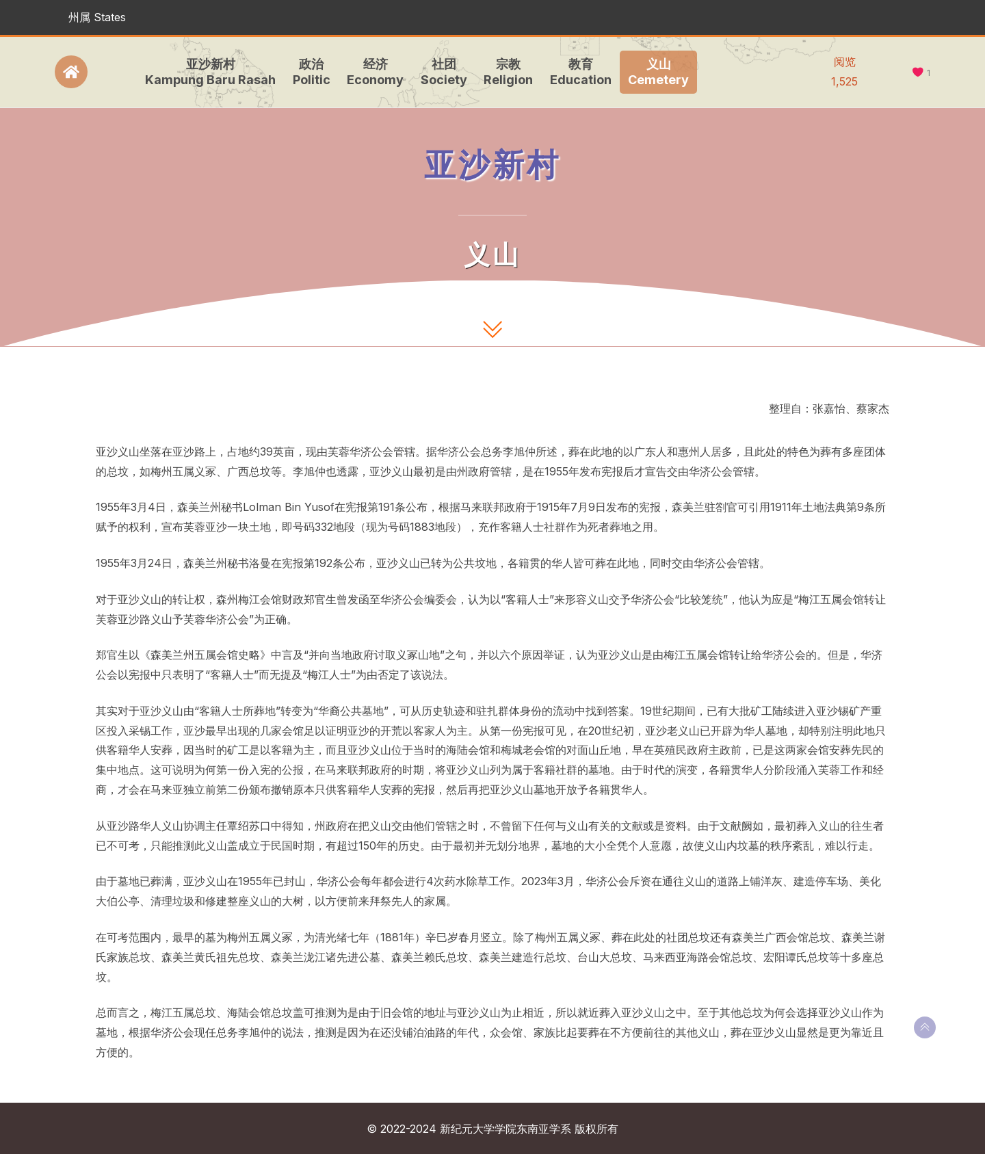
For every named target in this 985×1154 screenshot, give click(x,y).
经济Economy (371, 72)
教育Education (576, 72)
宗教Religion (504, 72)
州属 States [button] (97, 17)
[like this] (917, 72)
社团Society (440, 72)
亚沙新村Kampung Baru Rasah (206, 72)
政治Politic (307, 72)
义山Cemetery (654, 72)
